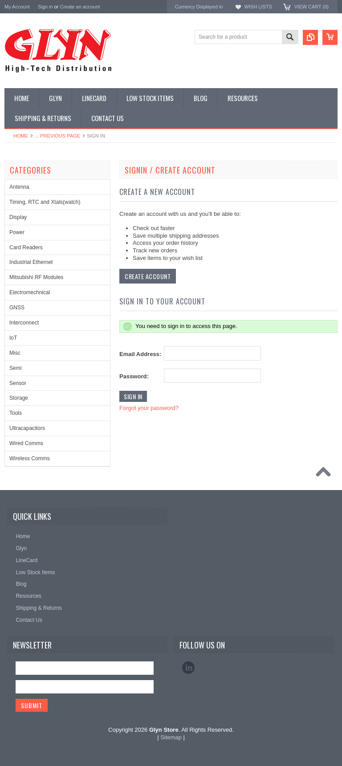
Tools (15, 413)
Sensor (17, 383)
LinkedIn (188, 667)
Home (20, 135)
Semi (15, 368)
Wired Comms (26, 443)
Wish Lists (258, 6)
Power (16, 232)
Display (18, 217)
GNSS (16, 307)
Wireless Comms (29, 458)
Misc (14, 353)
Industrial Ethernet (31, 262)
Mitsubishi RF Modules (36, 277)
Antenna (19, 187)
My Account (17, 6)
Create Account (148, 276)
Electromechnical (29, 292)
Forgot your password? (149, 408)
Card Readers (26, 247)
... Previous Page (57, 135)
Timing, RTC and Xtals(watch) (44, 202)
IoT (13, 338)
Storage (18, 398)
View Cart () (311, 6)
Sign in (45, 6)
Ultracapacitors (27, 428)
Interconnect (24, 323)
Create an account (80, 6)
